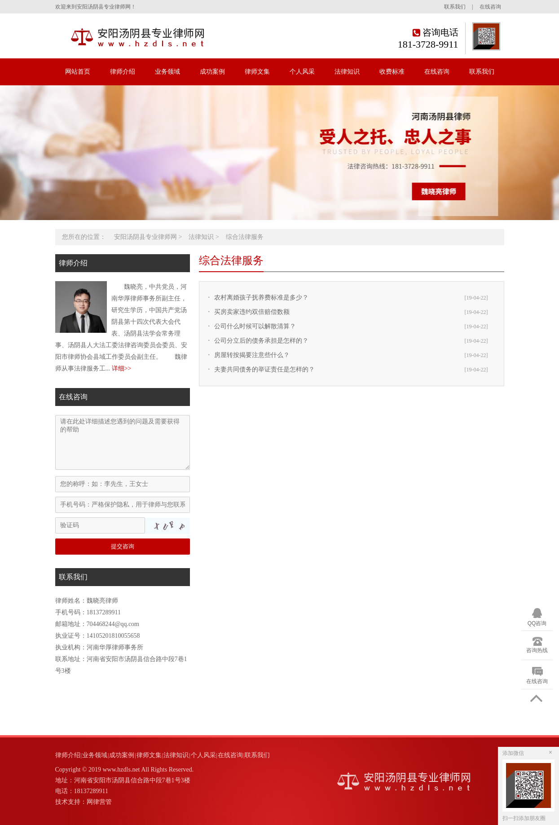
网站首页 (77, 71)
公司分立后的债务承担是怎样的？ (261, 340)
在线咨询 (490, 7)
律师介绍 (122, 71)
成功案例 (212, 71)
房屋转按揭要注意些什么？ (252, 355)
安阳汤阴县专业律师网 (145, 237)
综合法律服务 (245, 237)
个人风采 (302, 71)
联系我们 (455, 7)
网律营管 (99, 802)
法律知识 (347, 71)
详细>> (122, 368)
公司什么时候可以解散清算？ (255, 326)
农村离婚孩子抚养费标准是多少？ (261, 297)
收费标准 (392, 71)
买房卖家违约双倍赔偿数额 (252, 312)
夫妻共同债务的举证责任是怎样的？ (264, 369)
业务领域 (167, 71)
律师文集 (257, 71)
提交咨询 (122, 546)
